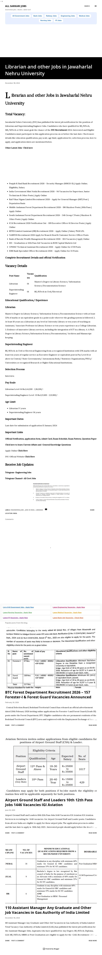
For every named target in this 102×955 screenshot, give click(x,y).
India (15, 514)
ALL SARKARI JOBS (15, 6)
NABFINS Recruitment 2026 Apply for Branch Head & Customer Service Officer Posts (49, 235)
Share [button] (92, 510)
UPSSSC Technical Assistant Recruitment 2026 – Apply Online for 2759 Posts (45, 247)
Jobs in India (30, 510)
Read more (93, 726)
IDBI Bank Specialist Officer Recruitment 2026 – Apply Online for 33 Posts (43, 251)
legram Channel (14, 479)
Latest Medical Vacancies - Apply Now (67, 613)
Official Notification (14, 439)
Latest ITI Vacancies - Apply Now (15, 618)
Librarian (39, 510)
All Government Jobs (25, 16)
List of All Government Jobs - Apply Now (18, 608)
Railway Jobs (59, 16)
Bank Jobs (44, 16)
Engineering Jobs (78, 16)
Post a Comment (17, 726)
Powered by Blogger (51, 949)
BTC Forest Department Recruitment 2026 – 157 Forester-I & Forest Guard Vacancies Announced (48, 695)
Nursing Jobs (53, 21)
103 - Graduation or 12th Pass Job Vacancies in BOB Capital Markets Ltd (42, 243)
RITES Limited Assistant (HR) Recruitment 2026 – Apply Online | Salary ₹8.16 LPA (46, 231)
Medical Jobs (36, 21)
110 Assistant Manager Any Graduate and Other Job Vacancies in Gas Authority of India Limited (48, 910)
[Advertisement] (51, 44)
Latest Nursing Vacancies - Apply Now (17, 613)
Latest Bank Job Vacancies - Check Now (68, 618)
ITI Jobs (68, 21)
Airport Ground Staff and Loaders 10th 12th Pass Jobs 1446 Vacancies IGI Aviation (49, 803)
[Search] (87, 6)
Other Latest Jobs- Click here (19, 148)
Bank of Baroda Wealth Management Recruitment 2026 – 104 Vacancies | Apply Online (49, 239)
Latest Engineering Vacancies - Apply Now (69, 608)
